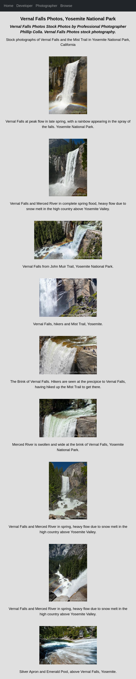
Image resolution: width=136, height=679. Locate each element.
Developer (24, 6)
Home (8, 6)
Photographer (46, 6)
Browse (66, 6)
